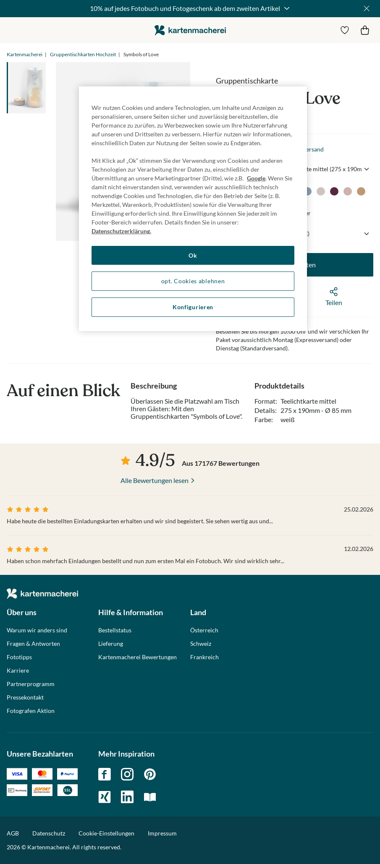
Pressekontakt (25, 697)
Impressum (162, 833)
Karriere (18, 670)
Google (256, 178)
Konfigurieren (193, 307)
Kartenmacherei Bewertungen (137, 657)
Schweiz (200, 643)
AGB (13, 833)
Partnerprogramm (31, 684)
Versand (313, 149)
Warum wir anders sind (37, 630)
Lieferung (110, 643)
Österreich (204, 630)
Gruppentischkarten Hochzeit (83, 54)
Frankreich (204, 657)
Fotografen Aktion (31, 710)
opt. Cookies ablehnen (193, 281)
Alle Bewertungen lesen (155, 480)
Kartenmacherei (24, 54)
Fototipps (19, 657)
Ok (193, 255)
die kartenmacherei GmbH (190, 30)
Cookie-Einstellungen (106, 833)
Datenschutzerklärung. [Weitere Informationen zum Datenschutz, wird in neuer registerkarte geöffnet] (121, 231)
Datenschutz (48, 833)
